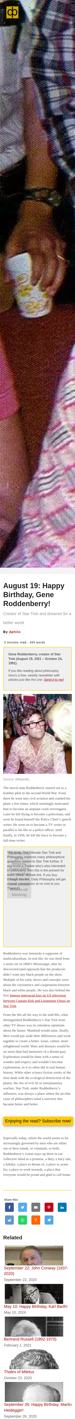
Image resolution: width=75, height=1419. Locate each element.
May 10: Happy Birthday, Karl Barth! (36, 1306)
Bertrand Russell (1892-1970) (30, 1339)
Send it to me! (54, 679)
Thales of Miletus (19, 1372)
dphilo (15, 632)
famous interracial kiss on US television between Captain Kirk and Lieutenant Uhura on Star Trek (36, 1000)
